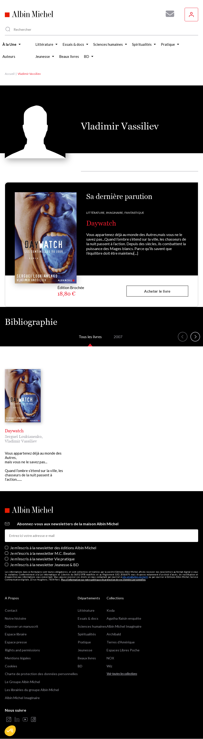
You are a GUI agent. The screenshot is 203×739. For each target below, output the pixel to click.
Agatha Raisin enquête (124, 618)
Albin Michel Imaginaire (22, 698)
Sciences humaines (92, 626)
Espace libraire (16, 634)
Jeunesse (85, 650)
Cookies (11, 666)
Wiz (109, 666)
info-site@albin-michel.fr (135, 577)
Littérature (86, 610)
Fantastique (134, 212)
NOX (110, 658)
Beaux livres (87, 658)
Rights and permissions (22, 650)
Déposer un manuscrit (21, 626)
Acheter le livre (157, 291)
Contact (11, 610)
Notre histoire (15, 618)
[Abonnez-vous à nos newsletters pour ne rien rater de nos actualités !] (168, 13)
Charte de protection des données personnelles (41, 674)
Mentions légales (18, 658)
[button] (10, 731)
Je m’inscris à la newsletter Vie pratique (42, 558)
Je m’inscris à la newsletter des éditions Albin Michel (53, 547)
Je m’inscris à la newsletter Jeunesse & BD (44, 564)
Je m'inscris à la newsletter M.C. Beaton (42, 553)
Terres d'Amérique (121, 642)
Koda (111, 610)
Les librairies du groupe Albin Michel (32, 690)
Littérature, (95, 212)
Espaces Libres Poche (123, 650)
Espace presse (16, 642)
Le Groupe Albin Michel (22, 682)
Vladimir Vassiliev (21, 441)
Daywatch (101, 223)
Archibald (114, 634)
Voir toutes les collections (122, 674)
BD (80, 666)
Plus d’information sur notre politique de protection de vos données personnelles (103, 579)
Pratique (84, 642)
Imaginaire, (115, 212)
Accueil (10, 74)
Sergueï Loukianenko (23, 436)
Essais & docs (88, 618)
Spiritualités (87, 634)
